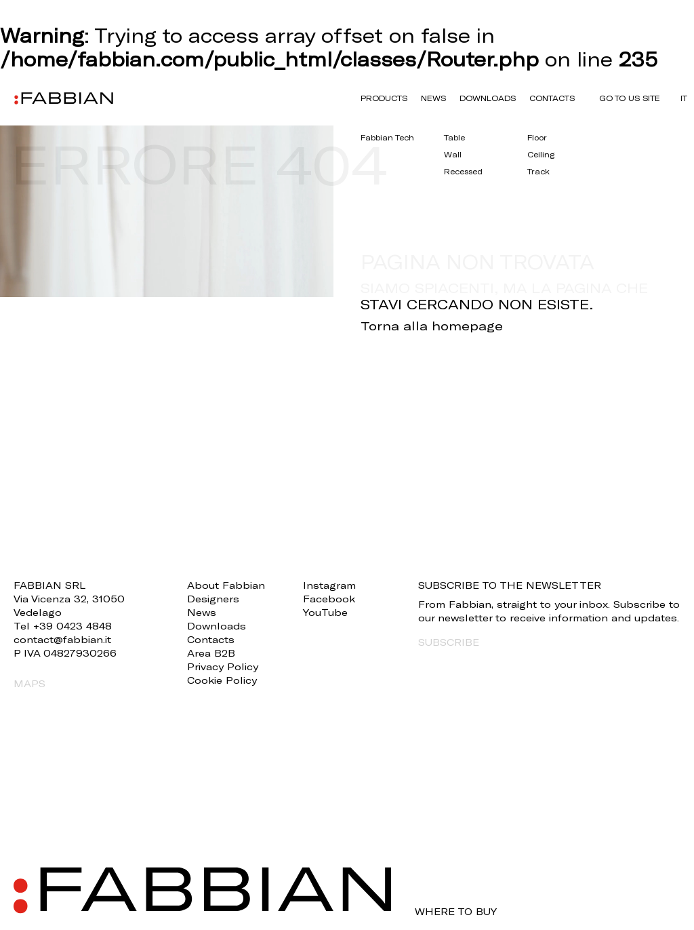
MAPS (29, 683)
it (683, 98)
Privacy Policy (222, 666)
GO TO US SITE (629, 98)
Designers (213, 598)
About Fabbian (226, 585)
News (433, 98)
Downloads (488, 98)
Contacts (552, 98)
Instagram (329, 585)
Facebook (329, 598)
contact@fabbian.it (62, 639)
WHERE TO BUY (456, 911)
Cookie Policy (222, 680)
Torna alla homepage (432, 325)
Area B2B (211, 653)
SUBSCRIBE (448, 642)
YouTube (325, 612)
